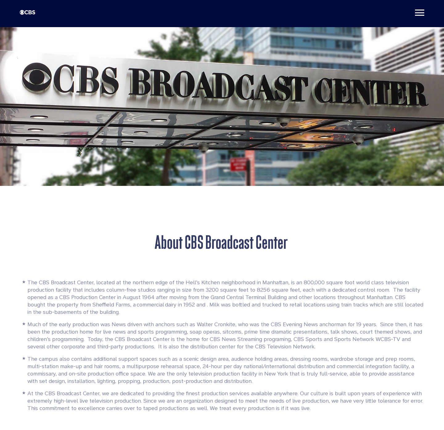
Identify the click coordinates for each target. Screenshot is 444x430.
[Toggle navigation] (419, 12)
